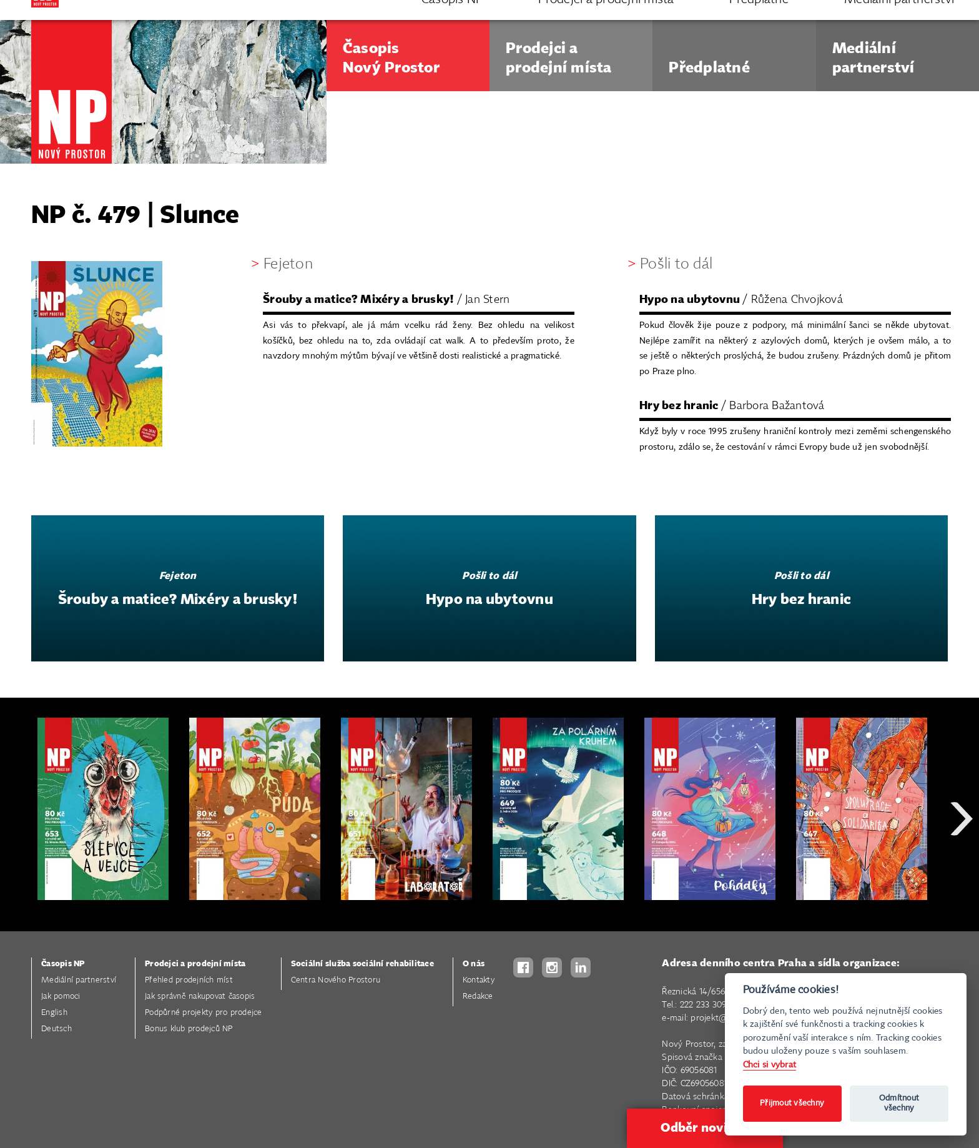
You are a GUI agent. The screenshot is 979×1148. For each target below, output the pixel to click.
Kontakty (478, 980)
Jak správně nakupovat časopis (200, 996)
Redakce (478, 996)
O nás (474, 964)
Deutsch (56, 1029)
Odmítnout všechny (899, 1103)
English (54, 1013)
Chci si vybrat (770, 1064)
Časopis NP (63, 964)
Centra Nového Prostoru (336, 980)
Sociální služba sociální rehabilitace (362, 964)
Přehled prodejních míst (189, 980)
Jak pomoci (61, 996)
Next (961, 863)
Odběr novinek (705, 1128)
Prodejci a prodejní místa (195, 964)
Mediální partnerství (78, 980)
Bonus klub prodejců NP (189, 1029)
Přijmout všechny (792, 1103)
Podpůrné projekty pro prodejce (203, 1013)
